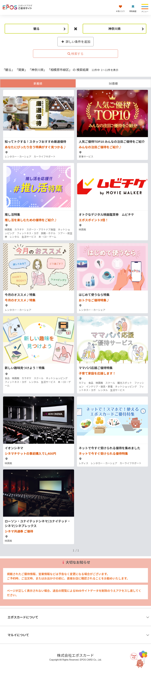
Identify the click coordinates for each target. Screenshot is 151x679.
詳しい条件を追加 (75, 41)
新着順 (38, 83)
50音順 (113, 83)
